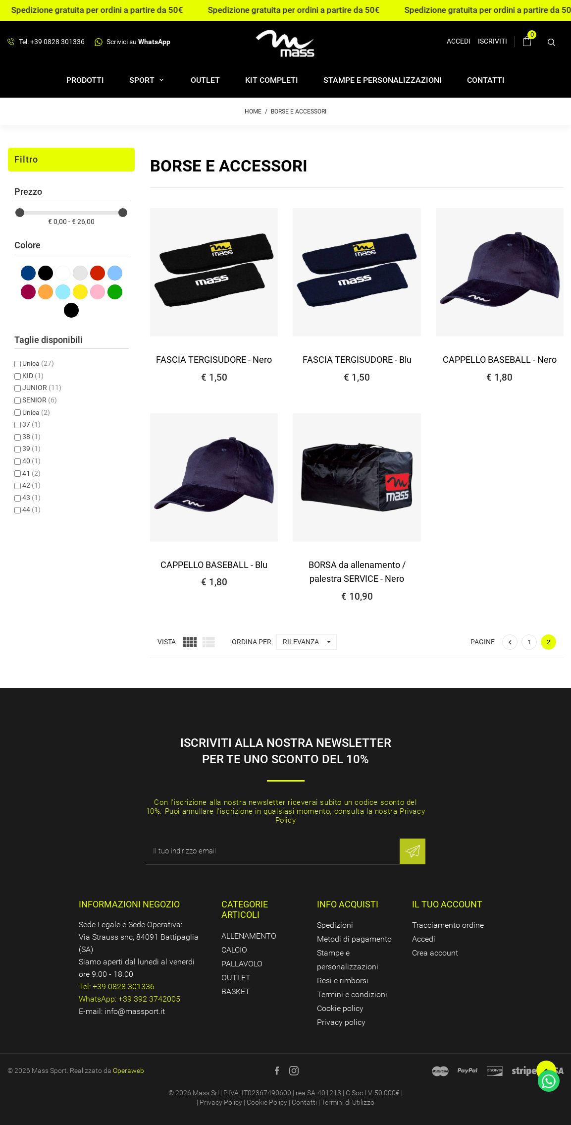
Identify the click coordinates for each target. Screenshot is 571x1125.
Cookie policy (340, 1008)
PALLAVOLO (241, 963)
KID (33, 376)
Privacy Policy (221, 1102)
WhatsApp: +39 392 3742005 (129, 999)
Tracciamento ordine (448, 925)
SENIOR (39, 400)
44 (31, 509)
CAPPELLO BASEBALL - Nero (500, 359)
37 (31, 424)
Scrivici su (132, 42)
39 (31, 448)
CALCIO (234, 950)
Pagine (482, 642)
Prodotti (85, 80)
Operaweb (128, 1070)
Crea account (435, 952)
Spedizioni (335, 925)
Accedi (423, 939)
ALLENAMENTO (248, 936)
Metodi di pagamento (354, 939)
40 (31, 461)
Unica (38, 363)
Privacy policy (341, 1022)
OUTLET (205, 80)
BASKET (235, 991)
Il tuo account (447, 904)
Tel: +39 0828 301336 (46, 42)
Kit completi (271, 80)
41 (31, 473)
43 (31, 498)
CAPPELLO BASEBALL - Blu (213, 565)
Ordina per (251, 642)
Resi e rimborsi (342, 980)
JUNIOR (41, 388)
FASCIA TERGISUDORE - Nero (214, 359)
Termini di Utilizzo (347, 1102)
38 (31, 437)
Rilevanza (309, 642)
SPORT (142, 80)
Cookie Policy (267, 1102)
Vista (166, 642)
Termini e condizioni (352, 994)
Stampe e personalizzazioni (382, 80)
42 (31, 485)
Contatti (486, 80)
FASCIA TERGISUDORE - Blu (357, 359)
